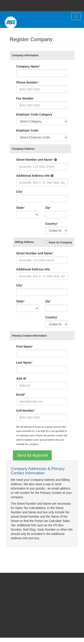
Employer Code (27, 130)
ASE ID (21, 378)
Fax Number (25, 98)
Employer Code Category (34, 114)
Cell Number (25, 410)
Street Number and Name (34, 159)
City (19, 191)
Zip (47, 207)
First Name (24, 346)
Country (51, 223)
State (19, 207)
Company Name (27, 66)
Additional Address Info (33, 175)
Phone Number (27, 82)
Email (20, 394)
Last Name (23, 362)
